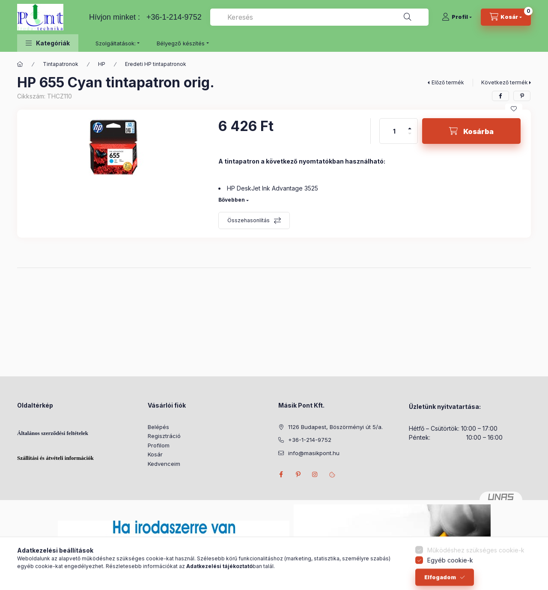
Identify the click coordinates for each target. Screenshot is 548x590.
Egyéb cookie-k (450, 577)
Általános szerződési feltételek (52, 433)
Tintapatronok (60, 64)
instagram (315, 474)
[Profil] (457, 17)
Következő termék (504, 82)
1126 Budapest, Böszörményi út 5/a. (335, 426)
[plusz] (409, 125)
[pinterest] (521, 96)
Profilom (159, 445)
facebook (280, 474)
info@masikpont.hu (314, 453)
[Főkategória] (20, 64)
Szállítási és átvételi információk (55, 458)
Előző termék (448, 82)
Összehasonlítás (248, 220)
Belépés (158, 426)
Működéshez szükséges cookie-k (475, 566)
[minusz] (409, 137)
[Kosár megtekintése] (506, 17)
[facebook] (500, 96)
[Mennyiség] (394, 131)
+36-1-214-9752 (174, 17)
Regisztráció (164, 435)
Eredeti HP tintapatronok (155, 64)
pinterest (298, 474)
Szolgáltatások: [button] (115, 43)
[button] (47, 43)
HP (101, 64)
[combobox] (319, 17)
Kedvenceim (164, 463)
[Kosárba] (471, 131)
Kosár (155, 454)
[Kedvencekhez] (513, 109)
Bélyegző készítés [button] (181, 43)
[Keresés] (407, 17)
